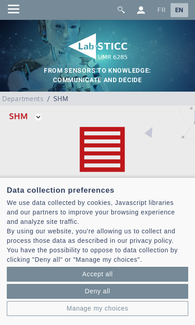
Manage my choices (97, 308)
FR (161, 10)
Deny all (97, 291)
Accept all (97, 274)
